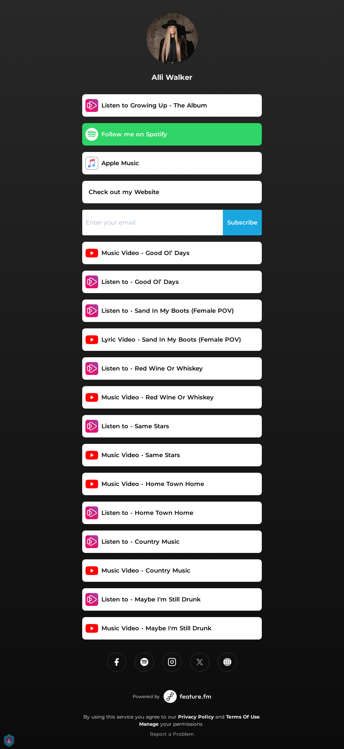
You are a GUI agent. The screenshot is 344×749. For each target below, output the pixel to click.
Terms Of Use (243, 717)
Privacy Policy (196, 717)
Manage (149, 724)
